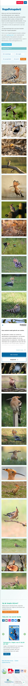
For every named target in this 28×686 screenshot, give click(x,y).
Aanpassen (14, 359)
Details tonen (19, 350)
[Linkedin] (12, 620)
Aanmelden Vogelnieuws (10, 612)
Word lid (6, 654)
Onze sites (4, 660)
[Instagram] (9, 620)
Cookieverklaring (6, 662)
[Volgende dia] (25, 645)
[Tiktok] (19, 620)
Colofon (16, 660)
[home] (7, 3)
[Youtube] (6, 620)
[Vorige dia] (3, 645)
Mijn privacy (10, 660)
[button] (14, 48)
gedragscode (10, 35)
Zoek (23, 59)
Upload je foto (6, 44)
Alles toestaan (14, 354)
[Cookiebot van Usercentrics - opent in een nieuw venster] (20, 325)
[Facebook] (3, 620)
